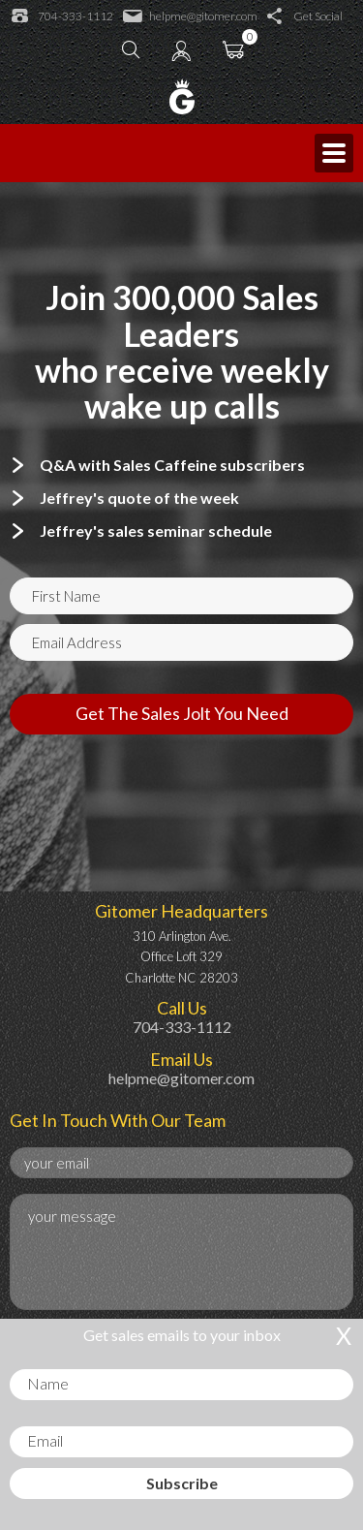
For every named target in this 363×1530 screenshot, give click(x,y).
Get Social (305, 16)
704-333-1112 (62, 16)
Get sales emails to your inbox (182, 1335)
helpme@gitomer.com (190, 16)
